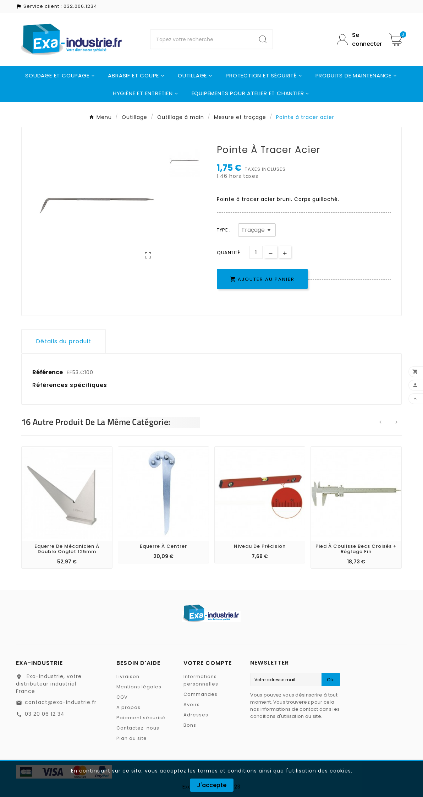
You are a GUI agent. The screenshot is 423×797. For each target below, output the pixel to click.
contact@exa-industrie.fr (61, 702)
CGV (122, 697)
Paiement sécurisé (141, 717)
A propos (128, 707)
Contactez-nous (137, 728)
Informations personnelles (200, 680)
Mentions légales (138, 686)
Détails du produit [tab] (63, 341)
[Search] (263, 39)
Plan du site (131, 738)
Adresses (195, 714)
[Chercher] (201, 39)
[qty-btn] (285, 252)
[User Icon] (358, 39)
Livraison (127, 676)
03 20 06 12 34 (45, 713)
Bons (189, 725)
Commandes (200, 694)
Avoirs (191, 704)
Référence (48, 372)
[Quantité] (256, 252)
